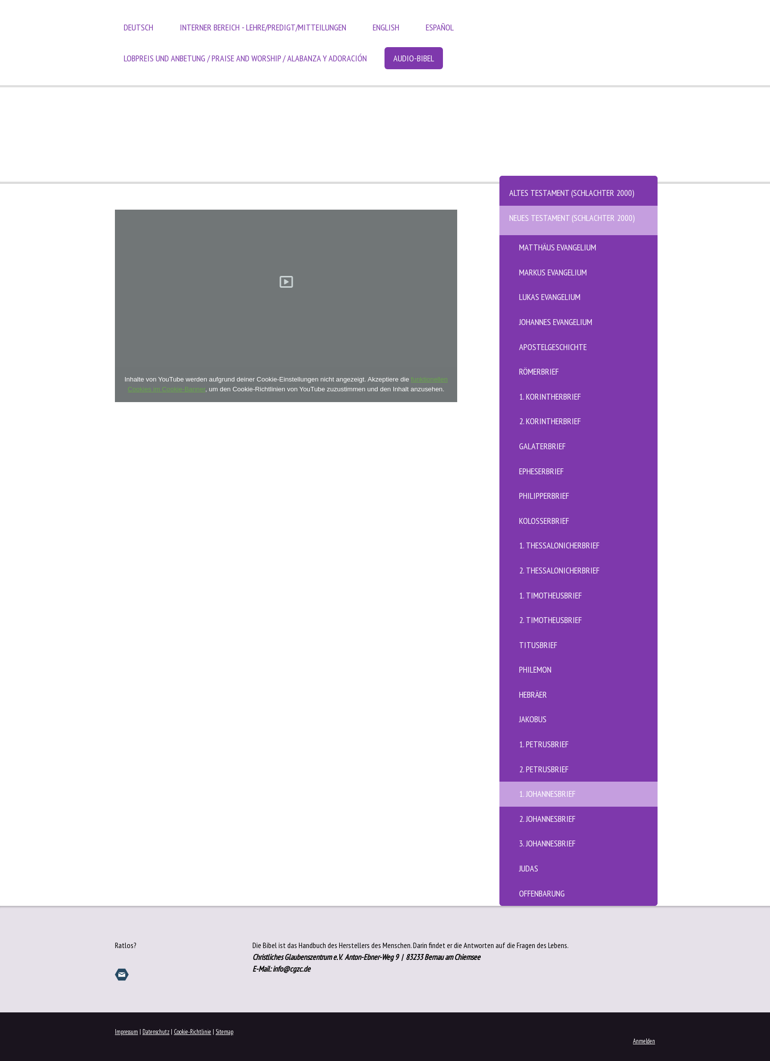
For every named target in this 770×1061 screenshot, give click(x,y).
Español (440, 27)
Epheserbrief (541, 471)
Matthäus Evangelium (557, 247)
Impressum (126, 1032)
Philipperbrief (544, 495)
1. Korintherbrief (550, 396)
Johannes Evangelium (555, 321)
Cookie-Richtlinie (192, 1032)
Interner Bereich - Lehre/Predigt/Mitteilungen (263, 27)
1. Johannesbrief (547, 793)
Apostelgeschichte (553, 347)
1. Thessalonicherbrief (559, 545)
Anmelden (644, 1041)
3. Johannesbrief (547, 843)
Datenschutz (155, 1032)
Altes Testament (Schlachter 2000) (571, 192)
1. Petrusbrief (544, 744)
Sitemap (224, 1032)
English (386, 27)
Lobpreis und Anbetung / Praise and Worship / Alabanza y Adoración (245, 58)
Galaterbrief (542, 446)
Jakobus (533, 719)
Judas (528, 868)
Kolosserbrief (544, 520)
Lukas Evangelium (549, 296)
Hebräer (533, 694)
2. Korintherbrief (550, 421)
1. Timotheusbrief (550, 595)
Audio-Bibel (413, 58)
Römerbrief (539, 371)
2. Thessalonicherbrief (559, 570)
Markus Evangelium (553, 272)
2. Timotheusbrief (550, 620)
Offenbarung (542, 893)
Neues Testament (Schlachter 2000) (572, 217)
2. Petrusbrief (544, 769)
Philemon (535, 669)
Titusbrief (538, 645)
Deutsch (138, 27)
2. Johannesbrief (547, 818)
